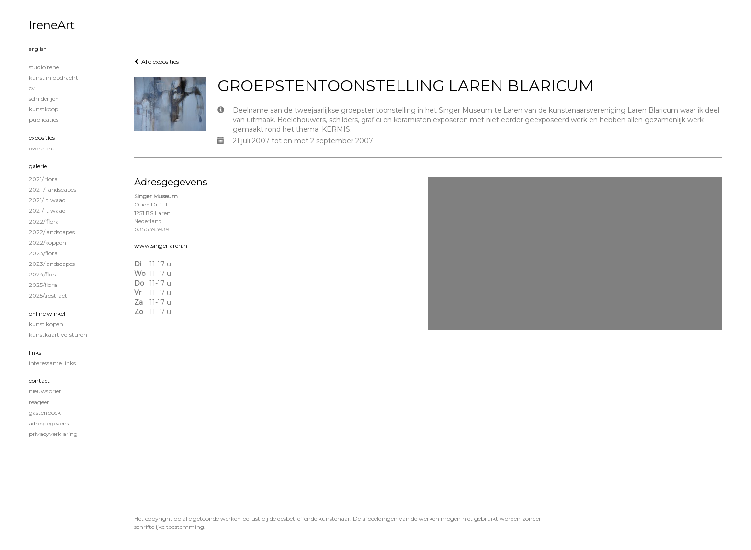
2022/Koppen (47, 242)
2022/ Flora (44, 221)
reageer (39, 402)
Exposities (42, 137)
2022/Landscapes (52, 232)
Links (35, 352)
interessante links (52, 363)
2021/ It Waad (47, 200)
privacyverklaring (53, 433)
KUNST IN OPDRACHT (53, 77)
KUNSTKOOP (43, 109)
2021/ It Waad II (49, 210)
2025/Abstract (48, 295)
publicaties (43, 119)
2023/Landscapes (52, 263)
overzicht (42, 148)
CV (32, 88)
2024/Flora (43, 274)
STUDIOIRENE (44, 66)
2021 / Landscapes (52, 189)
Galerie (38, 166)
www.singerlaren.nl (161, 245)
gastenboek (45, 412)
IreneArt (52, 25)
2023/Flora (43, 253)
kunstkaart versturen (58, 334)
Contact (39, 380)
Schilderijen (44, 98)
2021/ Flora (43, 179)
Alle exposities (156, 61)
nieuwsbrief (45, 391)
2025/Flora (43, 284)
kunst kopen (46, 324)
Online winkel (47, 313)
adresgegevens (49, 423)
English (37, 49)
